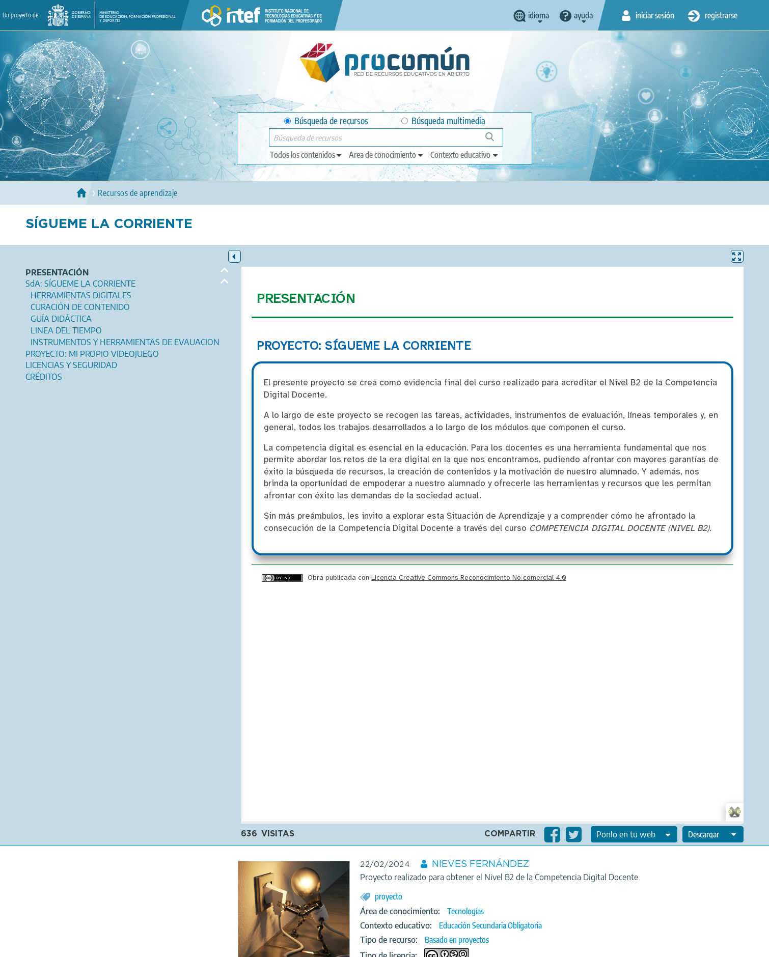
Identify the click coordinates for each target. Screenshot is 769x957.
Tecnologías (465, 911)
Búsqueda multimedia (443, 121)
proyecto (388, 896)
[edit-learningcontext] (464, 154)
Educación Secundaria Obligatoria (490, 925)
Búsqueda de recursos (326, 121)
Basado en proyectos (457, 940)
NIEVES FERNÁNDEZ (480, 864)
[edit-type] (306, 154)
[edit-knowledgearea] (386, 154)
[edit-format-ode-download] (713, 834)
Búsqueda (495, 140)
